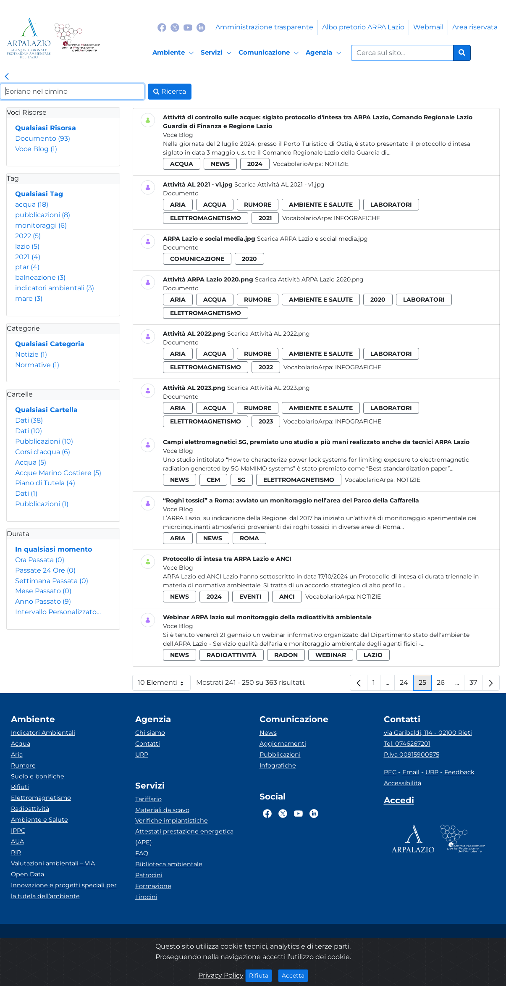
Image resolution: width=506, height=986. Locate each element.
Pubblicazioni (44, 441)
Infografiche (357, 218)
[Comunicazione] (270, 52)
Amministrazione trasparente (264, 27)
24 (407, 684)
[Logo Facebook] (162, 27)
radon (286, 655)
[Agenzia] (324, 52)
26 (443, 684)
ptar (27, 267)
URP (141, 754)
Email (410, 772)
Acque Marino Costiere (58, 473)
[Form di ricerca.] (402, 53)
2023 (266, 421)
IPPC (18, 830)
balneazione (40, 277)
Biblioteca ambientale (168, 864)
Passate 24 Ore (45, 570)
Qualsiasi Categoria (49, 344)
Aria (17, 754)
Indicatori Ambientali (43, 732)
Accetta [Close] (295, 975)
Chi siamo (150, 732)
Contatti (147, 743)
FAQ (141, 853)
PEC (390, 772)
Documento (42, 138)
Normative (37, 365)
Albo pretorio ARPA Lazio (363, 27)
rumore (257, 204)
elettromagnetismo (205, 218)
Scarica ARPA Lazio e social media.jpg (312, 238)
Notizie (31, 354)
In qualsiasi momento (53, 549)
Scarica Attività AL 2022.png (268, 333)
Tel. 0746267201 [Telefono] (407, 743)
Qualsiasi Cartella (46, 410)
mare (28, 298)
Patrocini (149, 875)
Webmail (428, 27)
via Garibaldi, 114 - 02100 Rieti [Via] (428, 732)
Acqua (30, 462)
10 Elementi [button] (164, 684)
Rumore (23, 765)
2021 (27, 257)
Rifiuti (20, 787)
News (268, 732)
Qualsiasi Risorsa (45, 128)
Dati (29, 420)
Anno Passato (43, 601)
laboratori (391, 204)
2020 (249, 259)
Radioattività (30, 808)
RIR (16, 852)
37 (475, 684)
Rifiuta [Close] (260, 975)
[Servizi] (217, 52)
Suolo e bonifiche (37, 776)
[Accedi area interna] (399, 802)
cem (213, 480)
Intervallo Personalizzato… (58, 612)
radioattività (232, 655)
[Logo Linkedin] (201, 27)
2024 (254, 164)
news (220, 164)
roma (249, 538)
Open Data (27, 874)
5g (242, 480)
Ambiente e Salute (39, 819)
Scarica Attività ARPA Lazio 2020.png (309, 279)
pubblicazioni (42, 215)
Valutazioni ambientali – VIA (53, 863)
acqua (31, 204)
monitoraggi (41, 225)
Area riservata (475, 27)
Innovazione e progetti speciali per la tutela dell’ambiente (64, 890)
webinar (330, 655)
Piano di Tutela (45, 483)
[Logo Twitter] (175, 27)
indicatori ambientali (54, 288)
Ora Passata (39, 560)
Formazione (153, 886)
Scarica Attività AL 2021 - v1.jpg (279, 184)
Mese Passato (43, 591)
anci (287, 596)
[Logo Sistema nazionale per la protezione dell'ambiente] (77, 38)
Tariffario (148, 799)
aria (178, 204)
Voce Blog (36, 149)
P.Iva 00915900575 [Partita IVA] (411, 754)
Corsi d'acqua (42, 452)
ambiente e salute (321, 204)
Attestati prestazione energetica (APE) (184, 837)
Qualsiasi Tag (39, 194)
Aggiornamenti (283, 743)
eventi (250, 596)
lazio (27, 246)
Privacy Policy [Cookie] (221, 975)
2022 (28, 236)
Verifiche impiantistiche (171, 820)
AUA (17, 841)
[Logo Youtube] (188, 27)
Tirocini (146, 897)
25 (425, 684)
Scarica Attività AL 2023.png (268, 388)
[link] (6, 77)
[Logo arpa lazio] (29, 38)
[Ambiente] (174, 52)
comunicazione (197, 259)
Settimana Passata (51, 581)
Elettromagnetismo (41, 798)
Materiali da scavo (162, 810)
